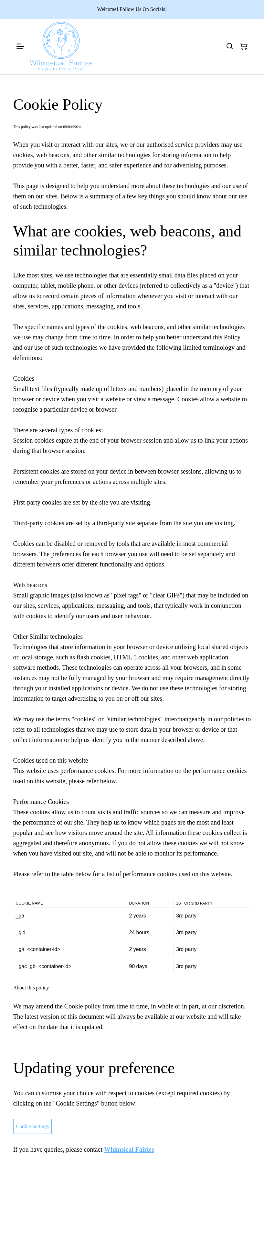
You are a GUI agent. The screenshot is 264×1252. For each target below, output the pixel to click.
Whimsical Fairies (129, 1149)
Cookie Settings (32, 1126)
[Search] (230, 46)
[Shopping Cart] (244, 46)
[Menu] (20, 46)
